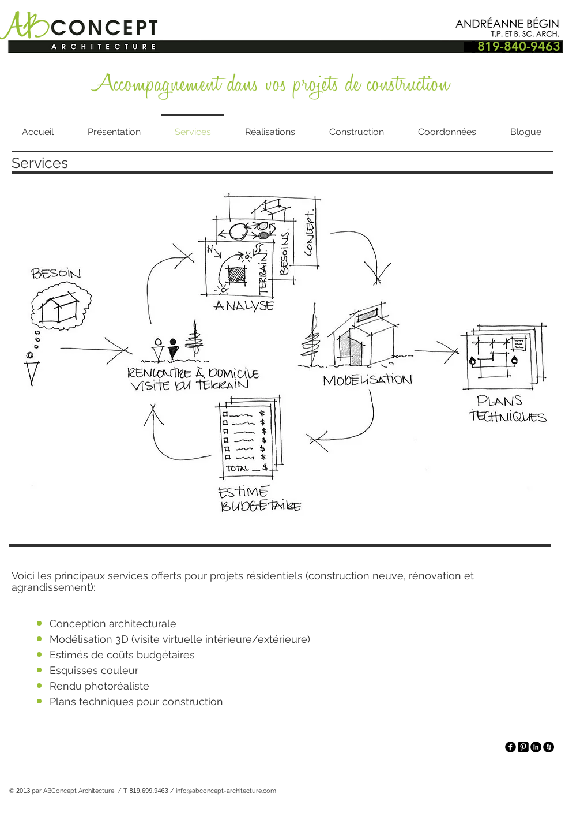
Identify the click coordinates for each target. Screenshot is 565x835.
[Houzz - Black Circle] (548, 747)
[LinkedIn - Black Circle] (535, 747)
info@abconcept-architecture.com (226, 791)
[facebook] (510, 747)
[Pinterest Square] (523, 747)
